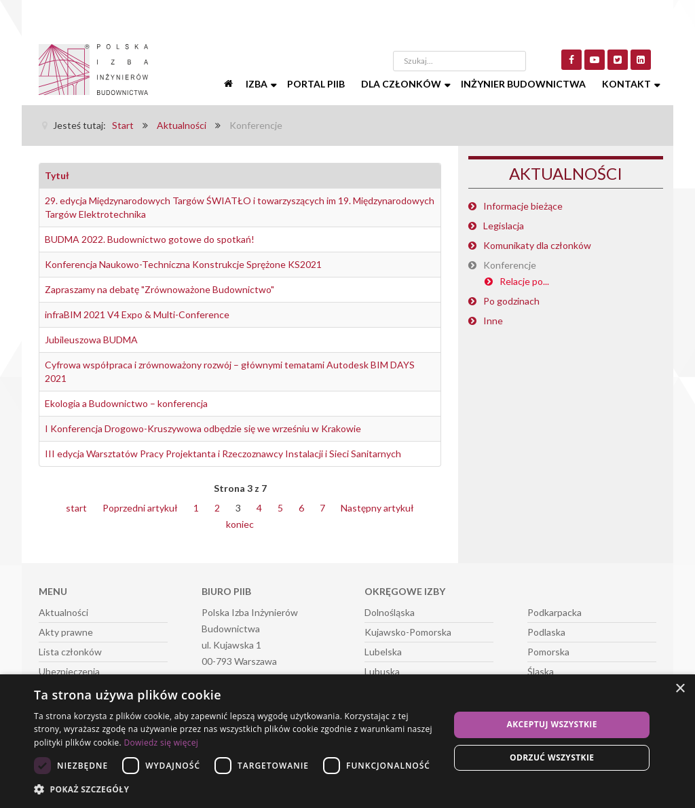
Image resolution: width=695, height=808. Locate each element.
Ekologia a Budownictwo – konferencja (126, 403)
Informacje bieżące (523, 206)
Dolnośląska (389, 612)
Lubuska (382, 671)
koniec (240, 524)
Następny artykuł (377, 508)
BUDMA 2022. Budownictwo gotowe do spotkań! (150, 239)
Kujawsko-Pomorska (407, 632)
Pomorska (548, 651)
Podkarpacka (554, 612)
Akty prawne (66, 632)
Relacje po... (524, 281)
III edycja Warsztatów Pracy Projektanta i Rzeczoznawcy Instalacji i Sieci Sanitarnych (223, 453)
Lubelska (383, 651)
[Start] (229, 84)
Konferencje (509, 265)
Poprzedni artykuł (140, 508)
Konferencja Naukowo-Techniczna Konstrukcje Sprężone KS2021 (183, 264)
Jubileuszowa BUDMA (91, 339)
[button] (235, 790)
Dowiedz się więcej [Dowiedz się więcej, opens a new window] (161, 742)
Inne (493, 320)
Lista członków (70, 651)
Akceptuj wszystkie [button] (552, 724)
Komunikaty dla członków (537, 245)
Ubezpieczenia (69, 671)
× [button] (680, 689)
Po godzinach (511, 301)
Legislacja (503, 225)
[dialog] (347, 741)
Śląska (540, 671)
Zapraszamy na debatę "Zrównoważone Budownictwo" (159, 289)
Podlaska (546, 632)
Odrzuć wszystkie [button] (552, 757)
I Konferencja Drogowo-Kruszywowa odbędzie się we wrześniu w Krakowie (203, 428)
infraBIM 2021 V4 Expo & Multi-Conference (137, 314)
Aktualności (63, 612)
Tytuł (57, 175)
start (76, 508)
